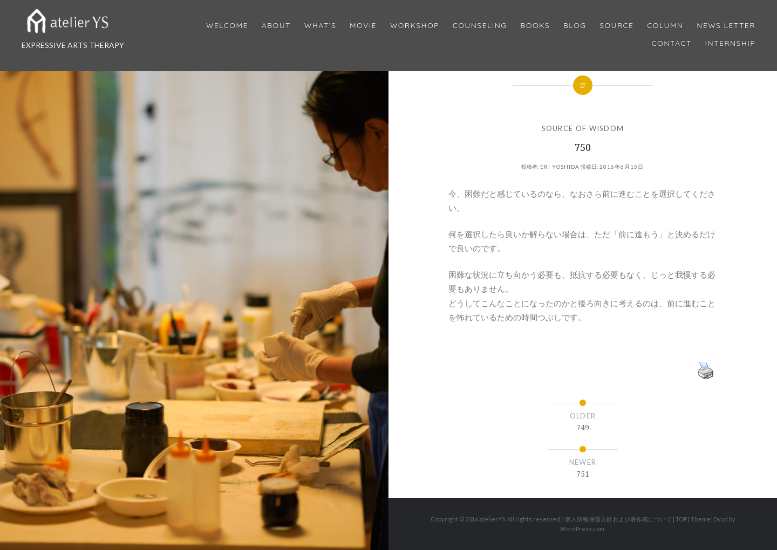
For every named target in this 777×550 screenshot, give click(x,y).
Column (665, 25)
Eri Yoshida (560, 166)
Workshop (414, 25)
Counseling (480, 25)
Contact (672, 43)
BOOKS (535, 25)
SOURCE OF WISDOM (583, 128)
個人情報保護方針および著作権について (618, 518)
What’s (320, 25)
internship (730, 43)
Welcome (227, 25)
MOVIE (363, 25)
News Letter (726, 25)
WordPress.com (582, 528)
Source (616, 25)
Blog (574, 25)
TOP (681, 518)
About (276, 25)
